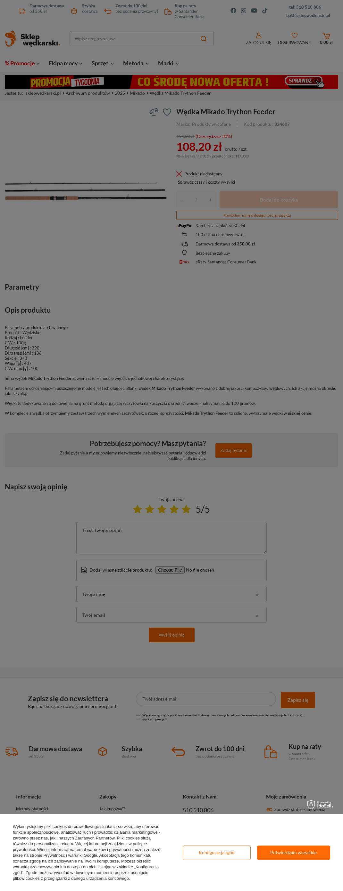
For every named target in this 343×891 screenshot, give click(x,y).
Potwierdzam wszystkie (293, 852)
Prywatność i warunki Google (70, 855)
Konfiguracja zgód (217, 852)
